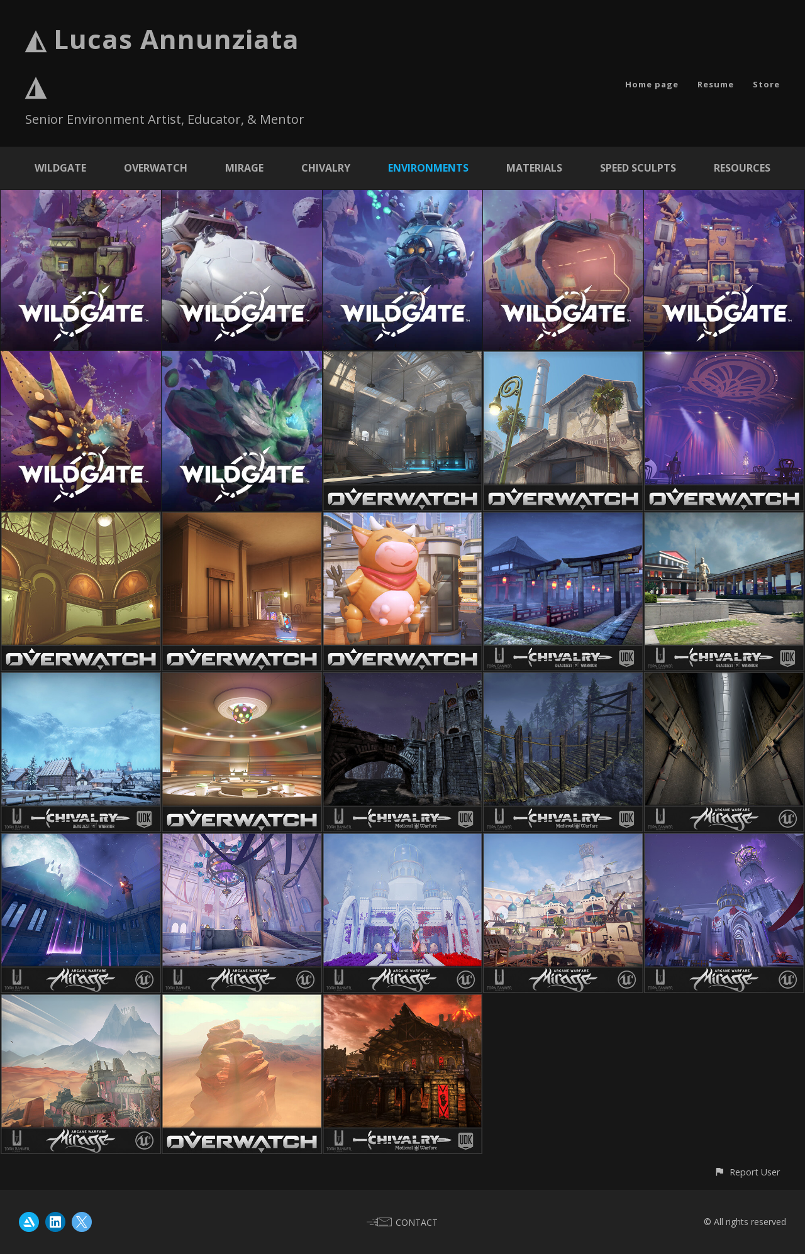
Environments (428, 168)
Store (766, 84)
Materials (534, 168)
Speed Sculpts (638, 168)
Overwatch (155, 168)
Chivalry (325, 168)
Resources (742, 168)
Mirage (244, 168)
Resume (715, 84)
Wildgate (60, 168)
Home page (652, 84)
